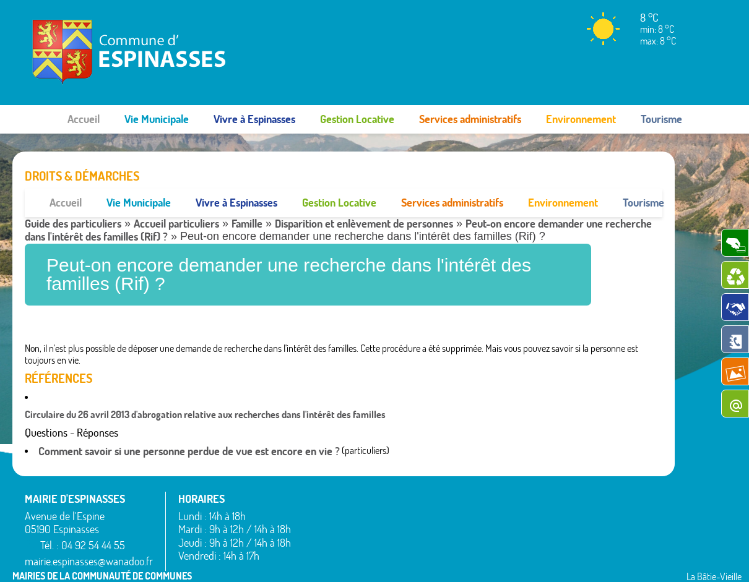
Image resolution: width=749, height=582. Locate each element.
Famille (247, 195)
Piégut (442, 514)
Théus (569, 514)
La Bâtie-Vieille (457, 469)
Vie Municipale (156, 119)
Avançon (319, 502)
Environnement (581, 119)
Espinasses (323, 532)
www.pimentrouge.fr (630, 560)
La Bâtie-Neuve (332, 547)
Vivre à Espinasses (254, 119)
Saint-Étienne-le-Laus (599, 499)
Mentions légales (546, 560)
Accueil (83, 119)
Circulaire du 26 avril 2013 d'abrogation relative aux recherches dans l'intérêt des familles (205, 386)
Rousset (572, 484)
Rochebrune (580, 469)
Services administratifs (470, 119)
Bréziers (318, 517)
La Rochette (452, 484)
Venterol (573, 543)
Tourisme (661, 119)
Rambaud (448, 529)
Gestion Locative (357, 119)
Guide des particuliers (73, 195)
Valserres (574, 529)
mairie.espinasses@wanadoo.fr (89, 533)
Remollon (447, 543)
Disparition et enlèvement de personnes (364, 195)
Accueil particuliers (176, 195)
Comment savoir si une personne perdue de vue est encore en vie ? (189, 423)
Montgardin (451, 499)
